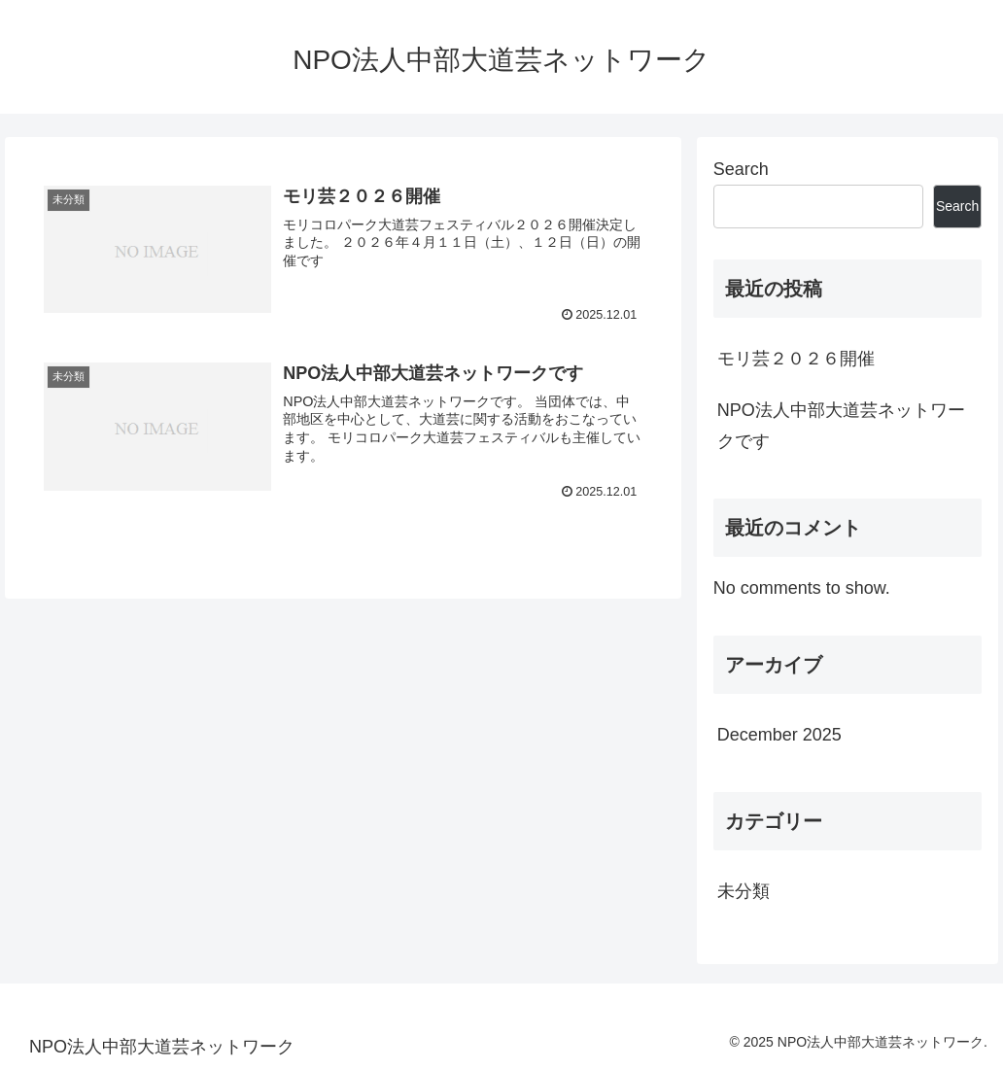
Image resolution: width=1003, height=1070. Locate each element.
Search (741, 169)
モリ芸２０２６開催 (796, 358)
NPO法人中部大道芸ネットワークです (841, 425)
